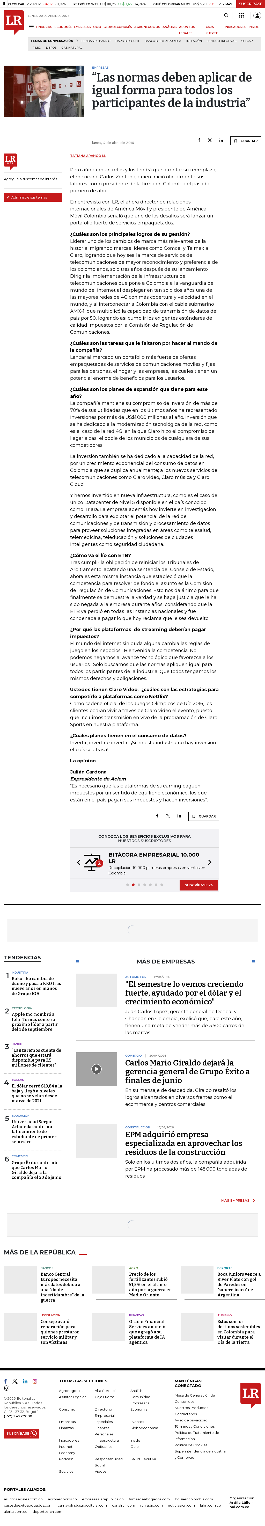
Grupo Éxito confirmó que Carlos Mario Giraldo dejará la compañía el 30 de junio (36, 1170)
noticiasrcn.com (181, 1504)
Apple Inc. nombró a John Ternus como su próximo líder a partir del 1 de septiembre (35, 1022)
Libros (51, 47)
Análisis (136, 1390)
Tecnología (22, 1008)
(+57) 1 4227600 (18, 1415)
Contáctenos (186, 1413)
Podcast (66, 1458)
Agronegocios (71, 1390)
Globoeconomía (144, 1427)
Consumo (67, 1408)
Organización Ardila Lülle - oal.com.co (242, 1501)
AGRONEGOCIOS (147, 27)
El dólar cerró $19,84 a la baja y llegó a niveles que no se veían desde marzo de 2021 (37, 1094)
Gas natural (72, 47)
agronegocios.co (62, 1498)
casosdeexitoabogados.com (28, 1504)
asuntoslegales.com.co (23, 1498)
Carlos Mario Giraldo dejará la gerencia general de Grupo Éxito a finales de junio (187, 1071)
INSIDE (254, 27)
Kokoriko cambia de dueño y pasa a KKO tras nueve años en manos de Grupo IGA (36, 986)
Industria (20, 972)
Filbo (37, 47)
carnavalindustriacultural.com (82, 1504)
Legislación (50, 1314)
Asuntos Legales (72, 1396)
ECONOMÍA (63, 27)
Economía (139, 1408)
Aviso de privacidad (191, 1419)
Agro (133, 1267)
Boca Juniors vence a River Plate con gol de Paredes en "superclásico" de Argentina (239, 1284)
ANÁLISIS (170, 27)
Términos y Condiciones (195, 1425)
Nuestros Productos (191, 1407)
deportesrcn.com (47, 1510)
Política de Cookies (191, 1444)
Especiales (104, 1421)
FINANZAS (44, 27)
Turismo (224, 1314)
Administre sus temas (26, 197)
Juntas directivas (221, 41)
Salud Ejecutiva (143, 1458)
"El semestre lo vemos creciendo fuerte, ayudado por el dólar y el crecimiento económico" (184, 993)
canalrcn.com (123, 1504)
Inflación (194, 41)
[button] (77, 863)
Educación (21, 1116)
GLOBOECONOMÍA (118, 27)
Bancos (18, 1044)
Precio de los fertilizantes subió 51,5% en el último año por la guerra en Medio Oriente (150, 1284)
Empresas (67, 1421)
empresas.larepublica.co (103, 1498)
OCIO (97, 27)
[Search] (226, 15)
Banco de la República (163, 41)
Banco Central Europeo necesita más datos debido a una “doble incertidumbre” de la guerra (62, 1286)
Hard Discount (127, 41)
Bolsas (18, 1080)
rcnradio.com (151, 1504)
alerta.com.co (15, 1510)
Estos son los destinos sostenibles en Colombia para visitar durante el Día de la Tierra (238, 1331)
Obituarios (103, 1445)
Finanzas (136, 1314)
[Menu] (32, 26)
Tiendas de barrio (95, 41)
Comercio (20, 1156)
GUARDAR (246, 141)
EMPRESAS (82, 27)
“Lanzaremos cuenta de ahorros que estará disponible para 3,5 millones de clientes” (36, 1058)
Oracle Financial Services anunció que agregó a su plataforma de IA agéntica (147, 1331)
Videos (100, 1470)
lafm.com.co (210, 1504)
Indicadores (69, 1439)
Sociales (66, 1470)
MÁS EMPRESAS (235, 1200)
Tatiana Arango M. (88, 156)
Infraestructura (107, 1439)
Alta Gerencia (106, 1390)
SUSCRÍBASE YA (199, 885)
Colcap (247, 41)
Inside (135, 1439)
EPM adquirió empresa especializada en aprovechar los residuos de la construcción (183, 1143)
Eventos (137, 1421)
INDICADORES (235, 27)
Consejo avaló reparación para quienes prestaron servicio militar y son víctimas (60, 1331)
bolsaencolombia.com (194, 1498)
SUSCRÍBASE (250, 4)
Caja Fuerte (104, 1396)
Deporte (224, 1267)
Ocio (134, 1445)
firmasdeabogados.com (149, 1498)
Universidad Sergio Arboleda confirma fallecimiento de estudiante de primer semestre (34, 1131)
